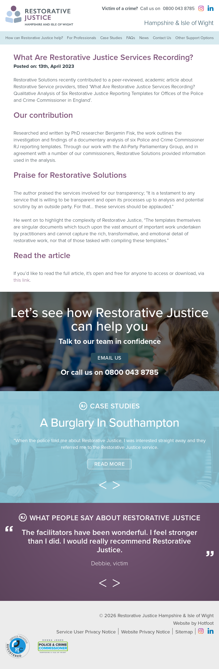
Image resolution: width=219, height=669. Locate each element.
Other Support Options (194, 38)
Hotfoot (206, 623)
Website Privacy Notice (145, 632)
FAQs (130, 38)
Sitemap (184, 632)
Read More (109, 464)
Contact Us (162, 38)
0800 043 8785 (179, 8)
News (144, 38)
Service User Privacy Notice (86, 632)
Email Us (109, 358)
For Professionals (81, 38)
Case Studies (111, 38)
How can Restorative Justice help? (34, 38)
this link (22, 280)
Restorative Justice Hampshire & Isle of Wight (166, 616)
